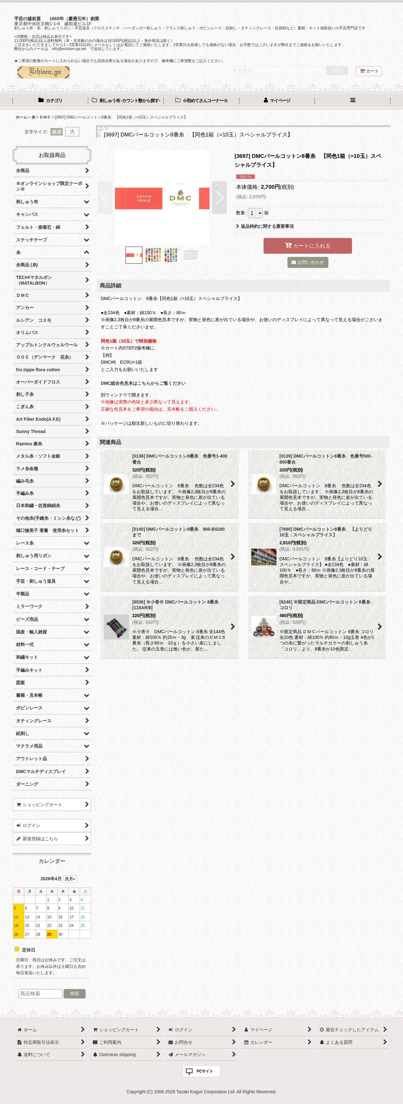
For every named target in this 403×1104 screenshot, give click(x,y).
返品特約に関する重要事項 (265, 226)
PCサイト (205, 1071)
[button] (352, 101)
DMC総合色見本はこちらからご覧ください (143, 383)
